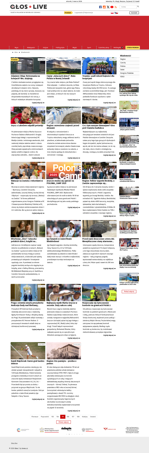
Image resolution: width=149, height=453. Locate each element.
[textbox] (128, 7)
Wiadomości (25, 52)
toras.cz (25, 448)
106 (68, 417)
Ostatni (93, 417)
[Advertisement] (74, 30)
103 (52, 417)
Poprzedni (45, 417)
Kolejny (85, 417)
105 (63, 417)
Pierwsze (34, 417)
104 (57, 417)
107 (73, 417)
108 (78, 417)
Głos (16, 52)
